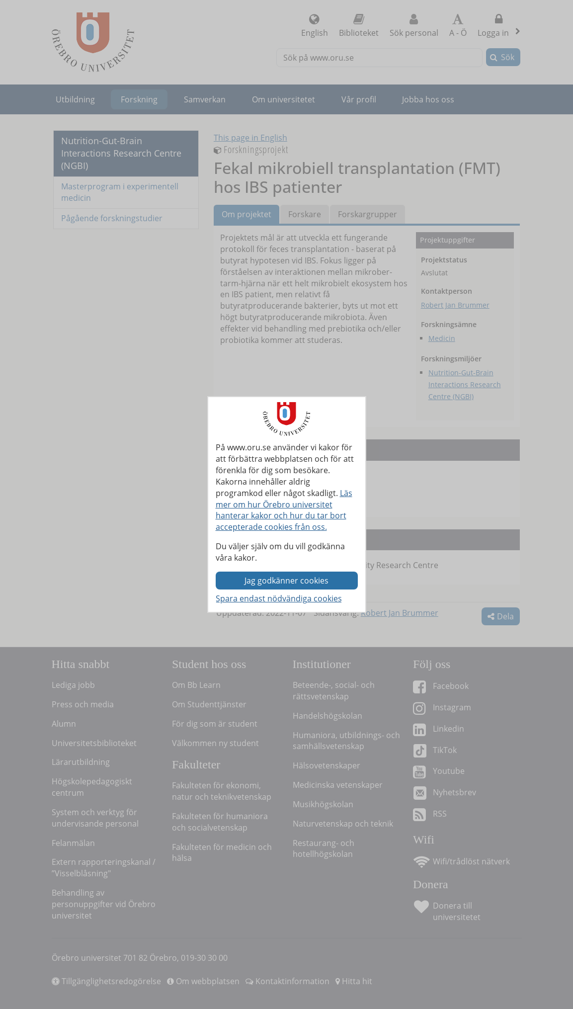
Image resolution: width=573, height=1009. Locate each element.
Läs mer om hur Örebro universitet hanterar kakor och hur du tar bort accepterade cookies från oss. (284, 510)
